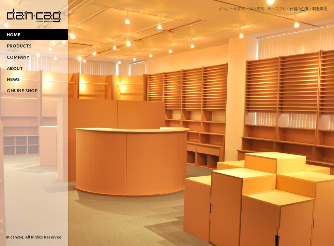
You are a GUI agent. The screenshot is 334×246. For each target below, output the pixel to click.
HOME (13, 34)
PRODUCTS (19, 45)
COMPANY (18, 57)
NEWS (13, 79)
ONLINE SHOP (22, 90)
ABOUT (15, 68)
